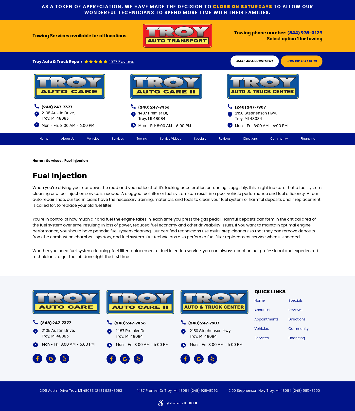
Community (279, 138)
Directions (250, 138)
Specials (200, 138)
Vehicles (93, 138)
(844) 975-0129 (304, 33)
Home (43, 138)
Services (118, 138)
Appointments (266, 319)
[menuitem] (44, 139)
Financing (308, 138)
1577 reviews (121, 62)
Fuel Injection (76, 161)
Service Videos (170, 138)
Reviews (225, 138)
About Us (67, 138)
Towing (142, 138)
